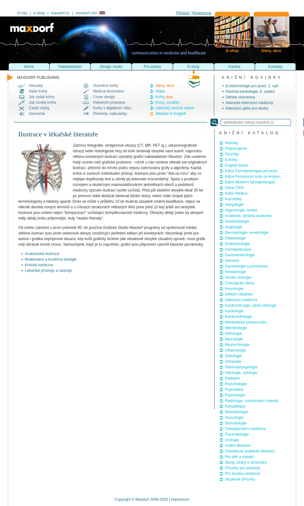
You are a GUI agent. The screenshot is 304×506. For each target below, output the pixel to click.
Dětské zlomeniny (240, 97)
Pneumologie (236, 384)
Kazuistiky (233, 199)
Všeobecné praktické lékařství (250, 451)
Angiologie (234, 227)
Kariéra (234, 66)
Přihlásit (182, 13)
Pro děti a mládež (239, 457)
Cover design (104, 97)
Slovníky (232, 154)
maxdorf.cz (60, 13)
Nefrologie (233, 333)
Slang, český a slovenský (246, 462)
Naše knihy (38, 91)
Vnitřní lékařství (238, 445)
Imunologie (234, 288)
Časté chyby (39, 108)
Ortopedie (233, 361)
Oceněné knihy (105, 85)
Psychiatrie (234, 389)
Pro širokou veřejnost (242, 473)
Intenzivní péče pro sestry (247, 108)
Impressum (180, 499)
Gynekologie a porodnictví (246, 266)
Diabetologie (235, 238)
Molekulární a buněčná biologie (51, 259)
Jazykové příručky (240, 479)
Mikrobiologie (236, 328)
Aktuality (36, 85)
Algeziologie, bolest (241, 210)
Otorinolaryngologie (241, 367)
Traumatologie (237, 434)
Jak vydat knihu (42, 97)
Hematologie (235, 272)
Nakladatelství (70, 66)
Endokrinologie (237, 244)
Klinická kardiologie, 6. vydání (250, 91)
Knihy (164, 97)
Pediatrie (232, 378)
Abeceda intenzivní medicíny (249, 103)
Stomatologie (236, 423)
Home (29, 66)
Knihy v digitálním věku (112, 108)
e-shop (39, 13)
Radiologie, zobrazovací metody (251, 401)
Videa (160, 91)
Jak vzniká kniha (42, 102)
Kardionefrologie (238, 316)
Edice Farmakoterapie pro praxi (251, 171)
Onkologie (233, 356)
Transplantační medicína (245, 429)
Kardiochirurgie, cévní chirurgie (251, 305)
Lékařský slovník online (175, 108)
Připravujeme (236, 148)
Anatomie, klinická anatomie (248, 216)
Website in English (171, 113)
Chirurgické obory (239, 283)
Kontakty (275, 66)
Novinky (232, 143)
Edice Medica (236, 193)
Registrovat (201, 13)
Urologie (232, 440)
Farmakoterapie (238, 249)
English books (237, 165)
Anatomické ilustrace (42, 254)
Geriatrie (232, 260)
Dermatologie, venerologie (247, 232)
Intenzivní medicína (241, 300)
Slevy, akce (165, 85)
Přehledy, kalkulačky (110, 113)
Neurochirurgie (237, 345)
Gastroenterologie (240, 255)
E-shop (193, 66)
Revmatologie (236, 412)
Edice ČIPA (234, 188)
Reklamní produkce (109, 102)
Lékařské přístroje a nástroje (48, 270)
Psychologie (235, 395)
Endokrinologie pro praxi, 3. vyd (252, 86)
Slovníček (37, 113)
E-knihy (231, 160)
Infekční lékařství (239, 294)
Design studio (111, 66)
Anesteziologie (237, 221)
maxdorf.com (90, 13)
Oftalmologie (235, 350)
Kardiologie (234, 311)
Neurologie (234, 339)
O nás (22, 13)
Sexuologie (234, 417)
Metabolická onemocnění (246, 322)
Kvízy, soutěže (168, 102)
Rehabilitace (235, 406)
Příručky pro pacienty (242, 468)
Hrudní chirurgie (238, 277)
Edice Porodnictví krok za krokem (253, 176)
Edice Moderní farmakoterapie (250, 182)
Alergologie (234, 204)
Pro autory (152, 66)
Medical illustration (108, 91)
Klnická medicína (39, 265)
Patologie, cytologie (241, 373)
